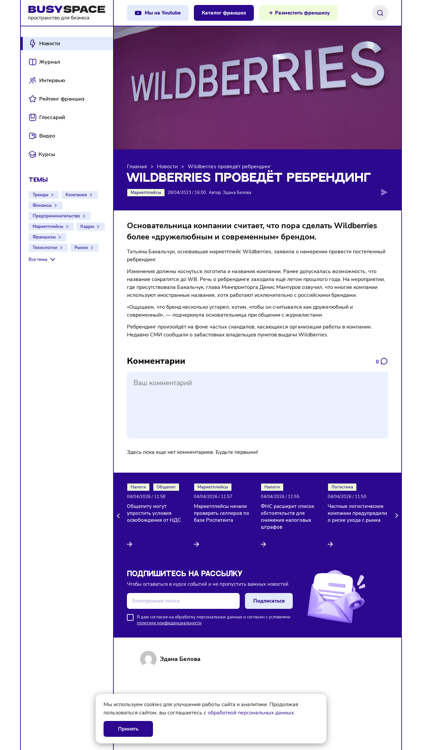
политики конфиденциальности (169, 623)
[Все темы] (43, 260)
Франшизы (44, 237)
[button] (119, 515)
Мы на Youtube (163, 13)
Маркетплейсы (48, 227)
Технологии (45, 248)
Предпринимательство (56, 216)
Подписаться (269, 601)
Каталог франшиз (224, 13)
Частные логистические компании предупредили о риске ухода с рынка (357, 513)
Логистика (342, 487)
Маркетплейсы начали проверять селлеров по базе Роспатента (221, 513)
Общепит (166, 487)
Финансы (42, 205)
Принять (128, 729)
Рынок (81, 248)
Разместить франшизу (302, 13)
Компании (76, 195)
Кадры (87, 227)
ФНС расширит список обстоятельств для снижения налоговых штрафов (287, 516)
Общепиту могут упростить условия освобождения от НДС (154, 513)
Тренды (40, 195)
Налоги (138, 487)
